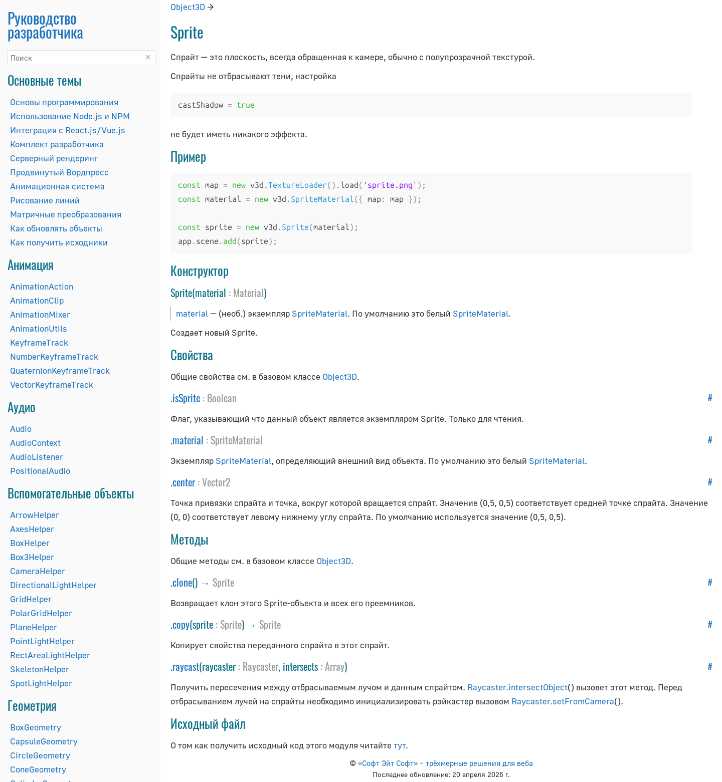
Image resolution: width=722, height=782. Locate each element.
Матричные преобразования (65, 214)
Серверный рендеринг (54, 158)
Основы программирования (64, 102)
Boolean (222, 397)
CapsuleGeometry (44, 741)
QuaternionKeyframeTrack (60, 370)
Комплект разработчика (57, 144)
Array (334, 666)
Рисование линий (45, 200)
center (183, 481)
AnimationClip (37, 300)
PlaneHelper (33, 627)
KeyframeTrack (39, 342)
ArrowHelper (34, 514)
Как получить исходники (59, 242)
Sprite (223, 582)
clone (182, 582)
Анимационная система (57, 186)
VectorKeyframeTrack (51, 384)
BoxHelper (30, 543)
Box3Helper (32, 557)
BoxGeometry (35, 727)
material (192, 313)
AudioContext (35, 442)
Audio (21, 428)
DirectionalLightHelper (53, 585)
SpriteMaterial (319, 313)
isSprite (186, 397)
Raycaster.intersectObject (517, 687)
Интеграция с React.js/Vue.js (67, 130)
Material (248, 292)
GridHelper (31, 599)
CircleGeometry (40, 755)
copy (181, 624)
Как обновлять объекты (56, 228)
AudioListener (36, 456)
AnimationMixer (40, 314)
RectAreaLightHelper (50, 655)
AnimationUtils (38, 328)
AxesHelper (32, 529)
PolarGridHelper (41, 613)
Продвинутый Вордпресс (59, 172)
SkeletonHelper (39, 669)
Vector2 (216, 481)
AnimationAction (41, 286)
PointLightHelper (42, 641)
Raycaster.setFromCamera (562, 701)
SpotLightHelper (41, 683)
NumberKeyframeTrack (54, 356)
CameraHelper (37, 571)
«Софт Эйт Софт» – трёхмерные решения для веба (445, 762)
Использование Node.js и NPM (70, 116)
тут (400, 745)
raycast (185, 666)
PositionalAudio (40, 470)
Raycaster (260, 666)
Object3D (187, 7)
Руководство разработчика (45, 25)
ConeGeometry (38, 769)
